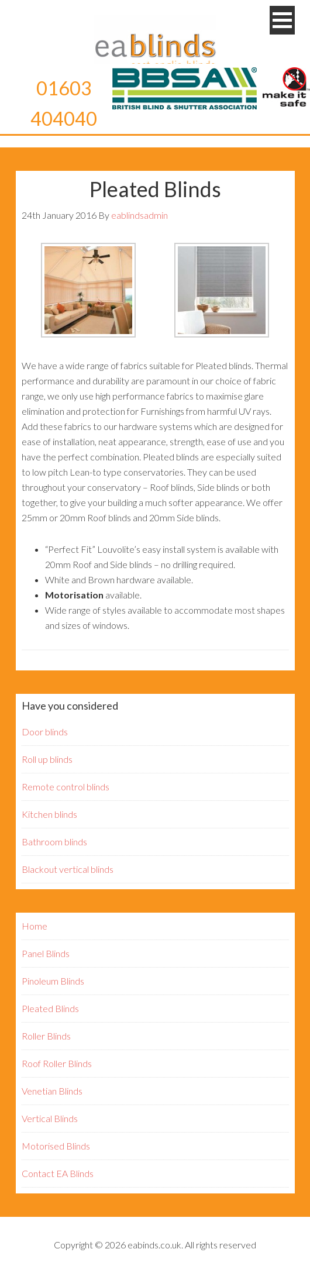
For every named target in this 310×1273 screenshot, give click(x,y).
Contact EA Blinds (58, 1173)
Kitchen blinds (49, 814)
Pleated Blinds (50, 1008)
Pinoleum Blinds (53, 980)
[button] (282, 20)
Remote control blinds (65, 786)
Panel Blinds (46, 953)
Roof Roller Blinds (57, 1063)
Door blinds (45, 731)
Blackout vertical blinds (67, 869)
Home (34, 925)
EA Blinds (155, 43)
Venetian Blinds (52, 1090)
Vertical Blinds (50, 1118)
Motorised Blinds (56, 1145)
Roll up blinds (47, 759)
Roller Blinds (46, 1035)
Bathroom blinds (54, 841)
